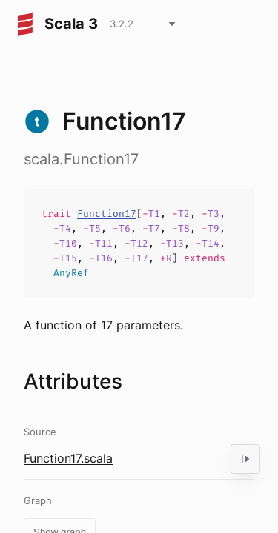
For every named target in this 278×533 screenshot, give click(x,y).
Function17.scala (68, 458)
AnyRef (71, 272)
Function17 (106, 213)
